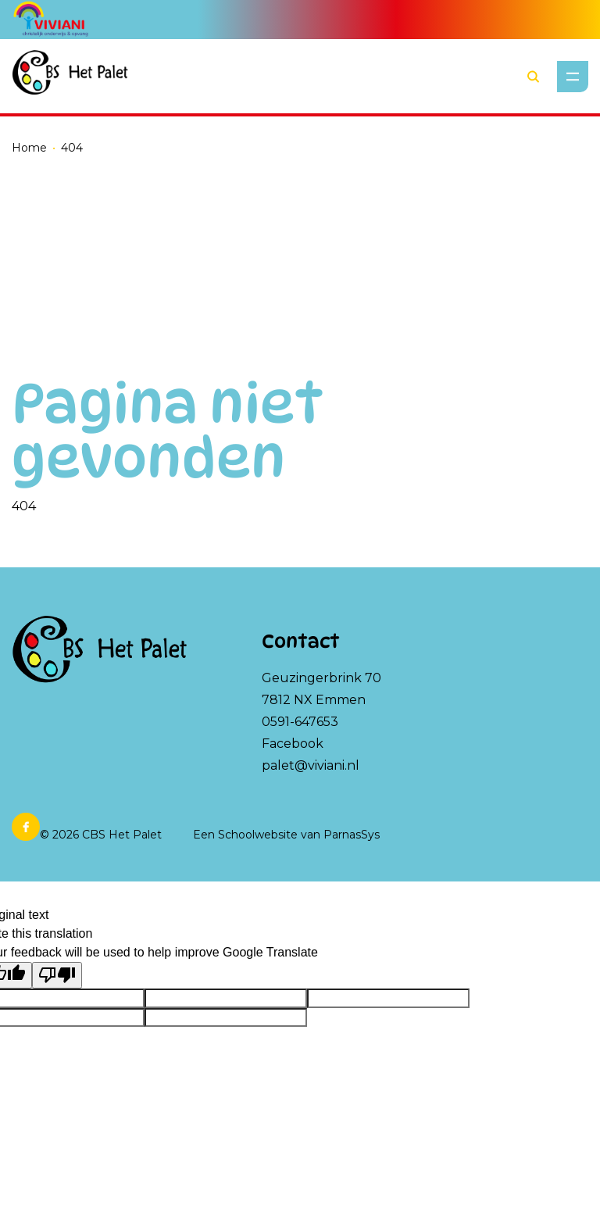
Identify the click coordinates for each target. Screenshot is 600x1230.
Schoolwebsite (258, 835)
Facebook (292, 743)
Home (29, 148)
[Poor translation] (57, 975)
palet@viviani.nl (310, 765)
